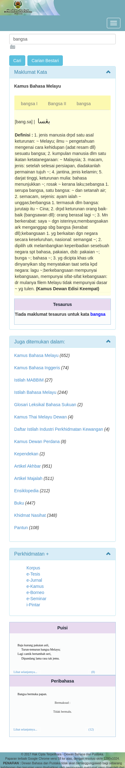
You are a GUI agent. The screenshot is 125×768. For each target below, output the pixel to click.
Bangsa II (57, 103)
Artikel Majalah (28, 478)
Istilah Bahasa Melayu (35, 392)
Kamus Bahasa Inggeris (37, 367)
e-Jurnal (34, 580)
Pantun (21, 527)
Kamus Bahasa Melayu (37, 355)
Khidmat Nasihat (30, 515)
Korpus (33, 567)
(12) (91, 729)
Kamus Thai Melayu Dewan (40, 416)
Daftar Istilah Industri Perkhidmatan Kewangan (58, 429)
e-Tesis (33, 574)
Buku (19, 503)
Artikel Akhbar (27, 466)
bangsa (84, 103)
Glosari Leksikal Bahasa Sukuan (45, 404)
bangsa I (29, 103)
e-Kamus (35, 586)
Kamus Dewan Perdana (37, 441)
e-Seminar (36, 598)
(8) (93, 672)
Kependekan (26, 453)
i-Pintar (33, 604)
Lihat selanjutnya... (25, 672)
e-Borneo (35, 592)
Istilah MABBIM (29, 380)
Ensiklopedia (26, 490)
